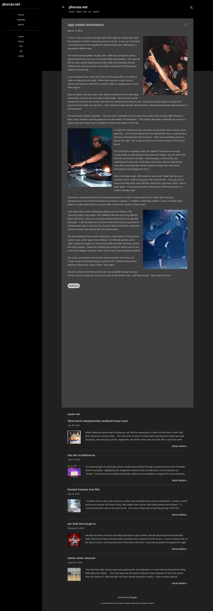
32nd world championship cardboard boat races (98, 420)
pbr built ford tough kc (82, 523)
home (21, 14)
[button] (185, 25)
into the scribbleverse (81, 455)
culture (21, 56)
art (21, 51)
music (21, 36)
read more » (179, 446)
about (21, 24)
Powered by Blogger (127, 597)
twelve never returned (81, 558)
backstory (74, 285)
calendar (21, 19)
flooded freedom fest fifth (84, 489)
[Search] (191, 8)
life (21, 46)
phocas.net (78, 7)
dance (21, 41)
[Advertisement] (127, 380)
